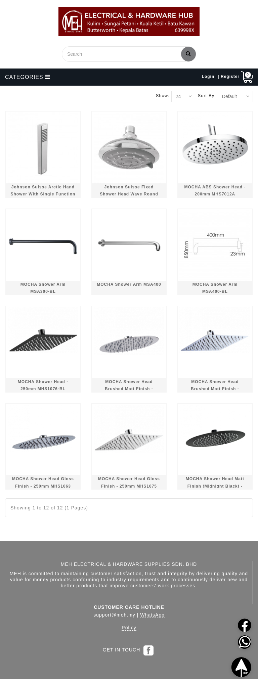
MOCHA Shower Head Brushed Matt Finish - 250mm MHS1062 (129, 389)
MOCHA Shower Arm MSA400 (129, 284)
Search (188, 53)
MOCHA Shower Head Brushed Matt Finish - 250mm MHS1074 (215, 389)
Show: (163, 95)
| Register (229, 76)
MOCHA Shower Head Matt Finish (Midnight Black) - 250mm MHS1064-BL (215, 486)
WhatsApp (152, 615)
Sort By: (207, 95)
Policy (129, 627)
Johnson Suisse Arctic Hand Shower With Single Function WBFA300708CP (43, 194)
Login (208, 76)
